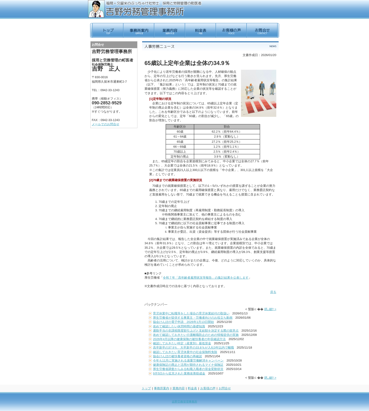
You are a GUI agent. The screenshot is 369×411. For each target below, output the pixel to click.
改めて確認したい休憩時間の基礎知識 (179, 326)
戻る (273, 292)
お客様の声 (208, 388)
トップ (146, 388)
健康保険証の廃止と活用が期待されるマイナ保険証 (188, 364)
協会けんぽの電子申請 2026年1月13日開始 (183, 322)
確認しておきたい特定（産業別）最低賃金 (182, 343)
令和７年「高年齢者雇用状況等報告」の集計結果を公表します (206, 277)
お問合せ (225, 388)
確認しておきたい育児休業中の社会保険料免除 (185, 352)
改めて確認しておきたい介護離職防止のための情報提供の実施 (196, 335)
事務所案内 (161, 388)
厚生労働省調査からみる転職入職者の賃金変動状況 (188, 369)
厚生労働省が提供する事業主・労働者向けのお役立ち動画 (193, 317)
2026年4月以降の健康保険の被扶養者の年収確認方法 (189, 339)
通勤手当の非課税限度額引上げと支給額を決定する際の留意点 (196, 330)
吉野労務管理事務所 (184, 401)
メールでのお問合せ (105, 124)
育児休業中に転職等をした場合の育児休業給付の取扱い (191, 313)
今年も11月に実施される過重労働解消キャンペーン (188, 360)
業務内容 (178, 388)
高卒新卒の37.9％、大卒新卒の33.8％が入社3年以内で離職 (193, 347)
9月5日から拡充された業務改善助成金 (179, 373)
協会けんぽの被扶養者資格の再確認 (177, 356)
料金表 (192, 388)
